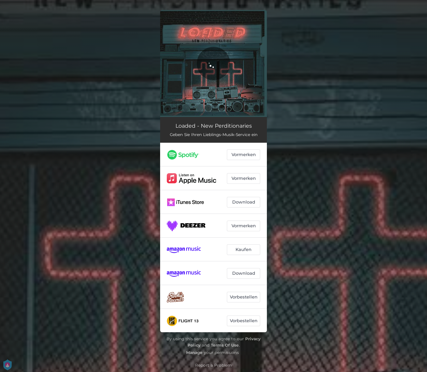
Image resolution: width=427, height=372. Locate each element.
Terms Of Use (225, 345)
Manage (194, 352)
